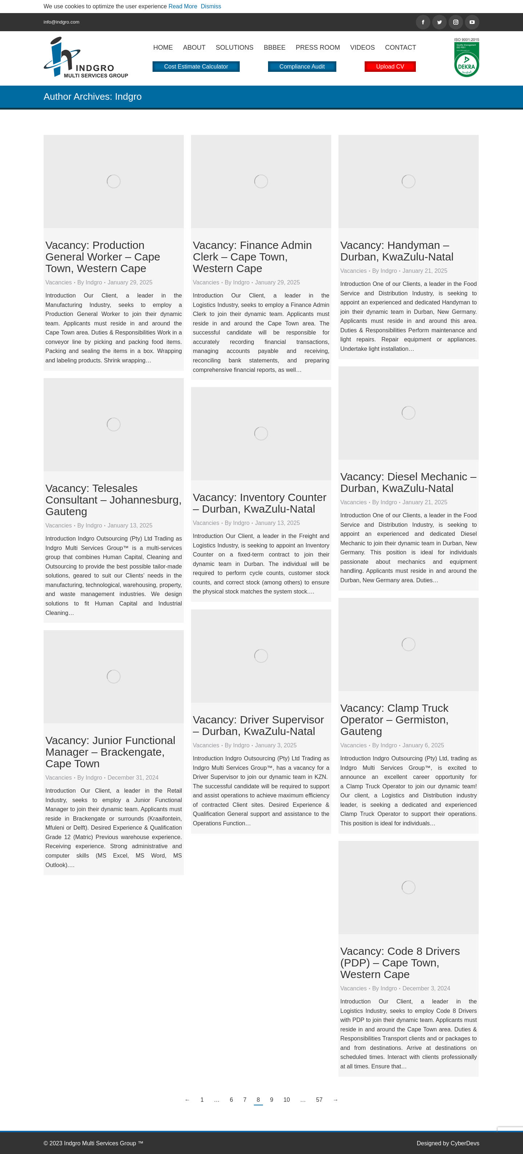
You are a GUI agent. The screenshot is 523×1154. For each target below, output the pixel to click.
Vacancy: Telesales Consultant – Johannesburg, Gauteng (113, 499)
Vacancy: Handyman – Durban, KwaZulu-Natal (397, 251)
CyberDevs (465, 1143)
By (89, 282)
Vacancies (58, 282)
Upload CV (390, 66)
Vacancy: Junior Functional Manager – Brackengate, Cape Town (110, 751)
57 (319, 1100)
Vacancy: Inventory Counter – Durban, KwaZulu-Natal (260, 503)
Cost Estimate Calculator (196, 66)
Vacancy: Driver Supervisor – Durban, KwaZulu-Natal (258, 725)
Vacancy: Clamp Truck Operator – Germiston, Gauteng (394, 719)
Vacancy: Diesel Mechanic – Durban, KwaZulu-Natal (408, 482)
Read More (183, 6)
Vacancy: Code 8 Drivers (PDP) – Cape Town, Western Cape (400, 962)
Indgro (128, 96)
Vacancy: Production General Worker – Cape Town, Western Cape (102, 256)
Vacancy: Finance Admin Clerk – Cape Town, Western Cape (252, 256)
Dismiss (211, 6)
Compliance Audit (302, 66)
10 (286, 1100)
